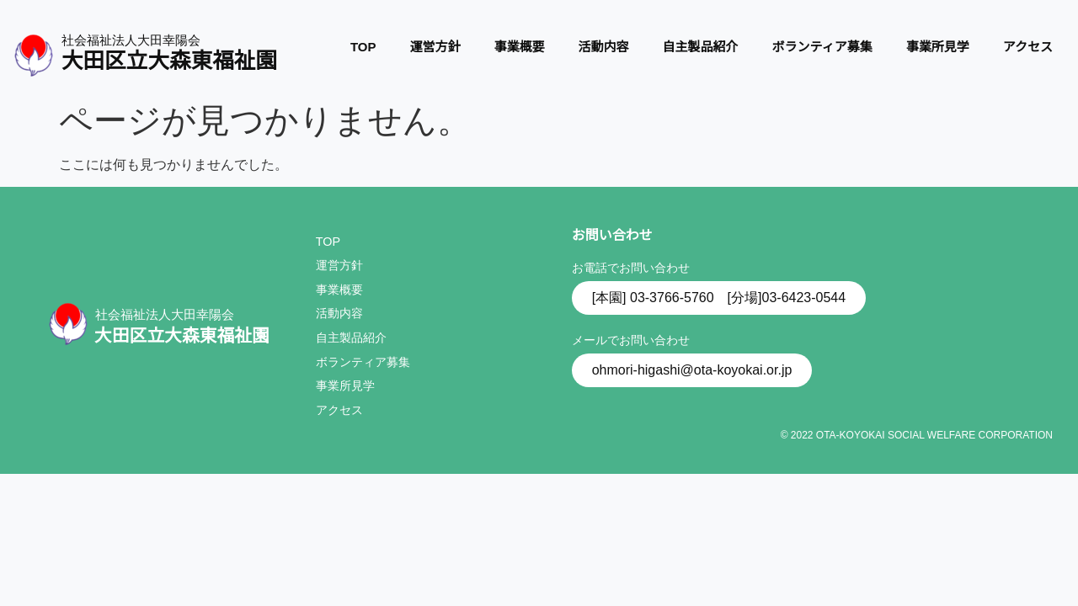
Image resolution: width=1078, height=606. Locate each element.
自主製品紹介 (701, 47)
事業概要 (519, 47)
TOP (363, 47)
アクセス (1028, 47)
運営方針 (435, 47)
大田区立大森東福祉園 (169, 60)
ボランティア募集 (822, 47)
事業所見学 (937, 47)
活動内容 (604, 47)
